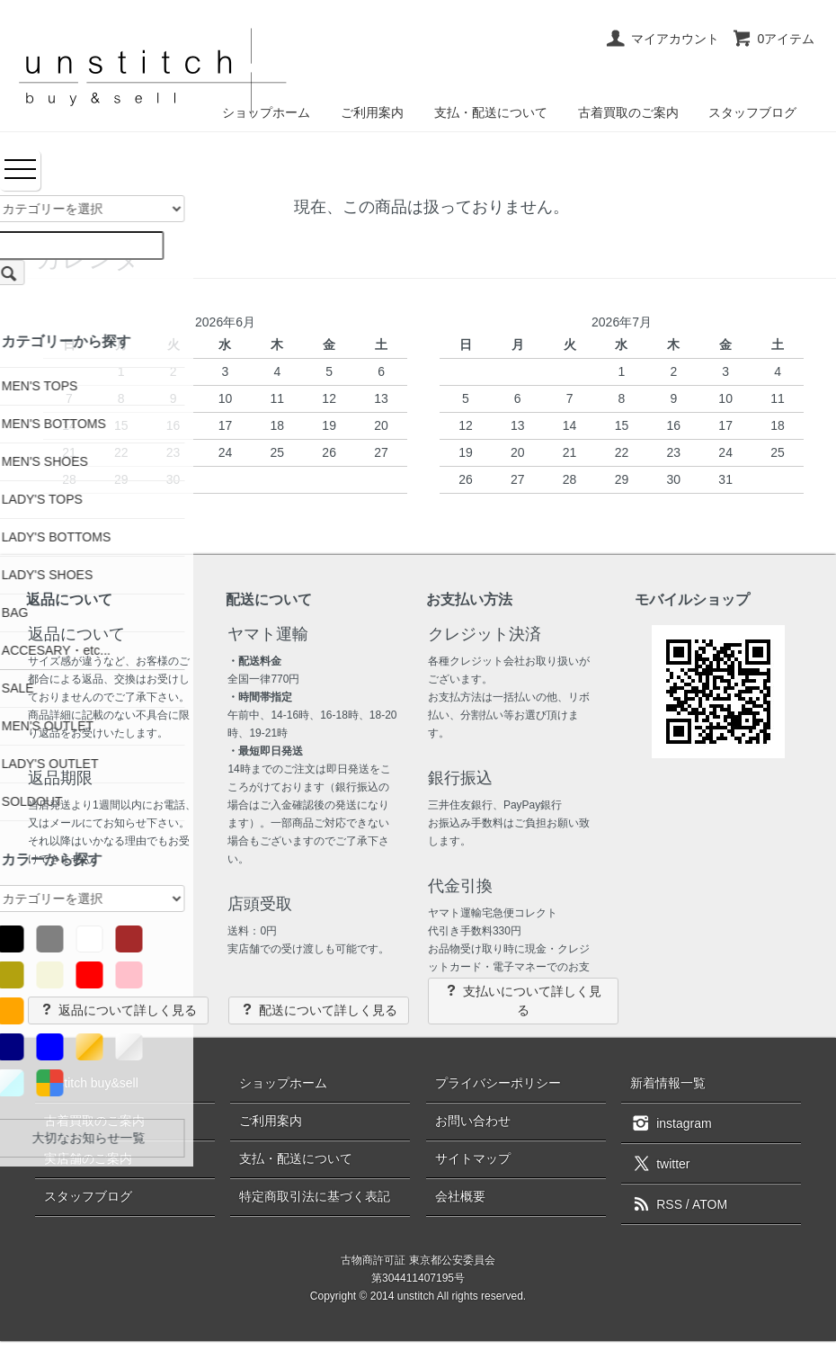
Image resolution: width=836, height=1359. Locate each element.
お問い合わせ (473, 1120)
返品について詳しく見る (118, 1009)
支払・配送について (490, 112)
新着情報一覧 (668, 1083)
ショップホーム (283, 1083)
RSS (656, 1204)
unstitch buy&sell (91, 1083)
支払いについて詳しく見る (522, 1000)
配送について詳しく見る (318, 1009)
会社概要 (460, 1196)
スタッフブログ (752, 112)
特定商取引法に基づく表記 (314, 1196)
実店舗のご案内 (88, 1158)
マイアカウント (662, 38)
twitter (659, 1163)
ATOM (709, 1204)
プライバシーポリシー (498, 1083)
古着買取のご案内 (628, 112)
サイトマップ (473, 1158)
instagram (670, 1122)
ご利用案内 (372, 112)
